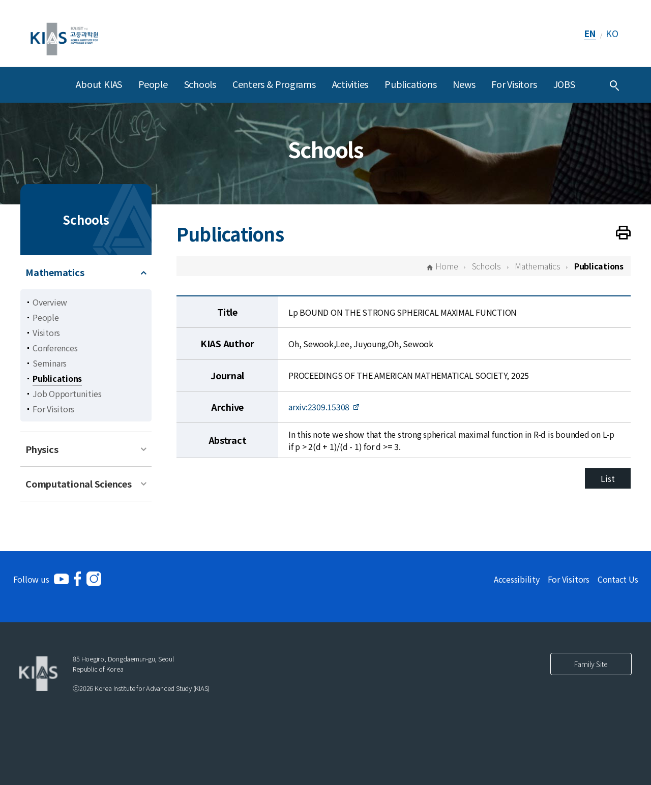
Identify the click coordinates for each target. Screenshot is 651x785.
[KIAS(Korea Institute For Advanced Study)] (64, 33)
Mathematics (54, 272)
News (464, 83)
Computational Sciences (78, 483)
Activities (350, 83)
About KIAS (99, 83)
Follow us (31, 579)
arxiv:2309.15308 (318, 407)
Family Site (591, 664)
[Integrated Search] (614, 85)
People (153, 83)
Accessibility (517, 579)
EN (590, 33)
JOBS (564, 83)
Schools (200, 83)
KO (612, 33)
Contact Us (618, 579)
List (607, 478)
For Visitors (514, 83)
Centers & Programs (274, 83)
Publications (410, 83)
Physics (41, 449)
